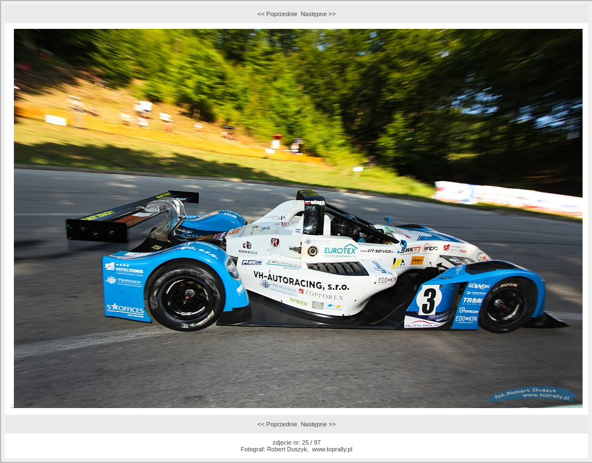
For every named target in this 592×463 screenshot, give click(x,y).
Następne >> (317, 14)
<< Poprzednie (278, 14)
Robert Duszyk (287, 449)
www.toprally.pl (332, 449)
